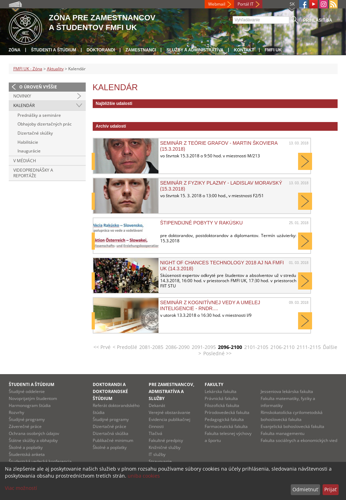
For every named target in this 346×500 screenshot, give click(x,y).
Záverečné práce (25, 426)
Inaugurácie (29, 151)
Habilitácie (27, 142)
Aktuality (55, 69)
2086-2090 (177, 347)
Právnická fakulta (221, 398)
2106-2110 (282, 347)
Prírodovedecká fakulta (227, 412)
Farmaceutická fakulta (226, 426)
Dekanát (157, 405)
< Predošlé (125, 347)
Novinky (22, 96)
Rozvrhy (16, 412)
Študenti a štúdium (53, 50)
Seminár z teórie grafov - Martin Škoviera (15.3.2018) (219, 145)
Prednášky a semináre (39, 115)
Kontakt (244, 50)
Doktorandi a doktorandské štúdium (110, 391)
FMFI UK (273, 50)
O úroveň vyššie (38, 87)
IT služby (157, 454)
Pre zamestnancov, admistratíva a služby (171, 391)
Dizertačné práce (109, 426)
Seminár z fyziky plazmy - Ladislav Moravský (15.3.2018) (221, 185)
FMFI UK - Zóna (27, 69)
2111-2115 (309, 347)
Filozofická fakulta (222, 405)
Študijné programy (27, 419)
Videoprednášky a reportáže (33, 173)
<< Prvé (102, 347)
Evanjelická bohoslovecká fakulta (292, 426)
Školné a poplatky (26, 447)
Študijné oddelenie (27, 391)
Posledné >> (217, 353)
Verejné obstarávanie (169, 412)
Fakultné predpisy (166, 440)
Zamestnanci (141, 50)
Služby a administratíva (195, 50)
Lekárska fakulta (220, 391)
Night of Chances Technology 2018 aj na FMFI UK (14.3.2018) (222, 265)
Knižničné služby (165, 447)
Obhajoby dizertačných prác (44, 124)
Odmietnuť (305, 489)
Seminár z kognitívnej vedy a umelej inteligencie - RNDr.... (210, 305)
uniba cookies (144, 475)
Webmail (216, 4)
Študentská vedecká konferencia (40, 461)
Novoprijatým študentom (33, 398)
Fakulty (214, 384)
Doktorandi (101, 50)
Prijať (330, 489)
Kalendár (24, 105)
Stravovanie (160, 461)
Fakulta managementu (282, 433)
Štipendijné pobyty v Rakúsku (201, 223)
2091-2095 (204, 347)
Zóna (15, 50)
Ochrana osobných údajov (34, 433)
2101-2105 (256, 347)
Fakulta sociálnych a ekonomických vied (299, 440)
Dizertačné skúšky (35, 133)
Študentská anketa (27, 454)
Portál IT (246, 4)
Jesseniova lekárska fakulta (287, 391)
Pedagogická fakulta (224, 419)
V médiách (24, 161)
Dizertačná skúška (110, 433)
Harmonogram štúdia (30, 405)
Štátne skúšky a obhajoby (33, 440)
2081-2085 (151, 347)
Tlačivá (155, 433)
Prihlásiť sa (317, 20)
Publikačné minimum (113, 440)
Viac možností (21, 488)
